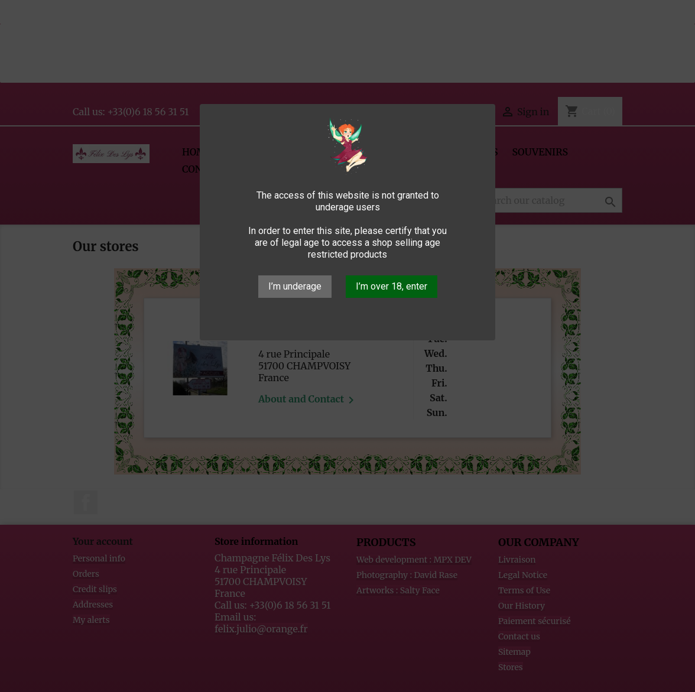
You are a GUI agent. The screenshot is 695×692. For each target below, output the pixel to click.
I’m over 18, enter (391, 286)
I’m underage (294, 286)
